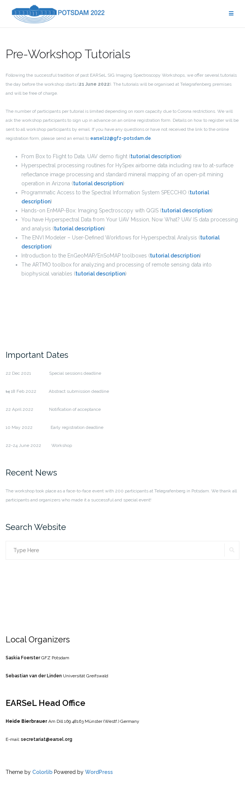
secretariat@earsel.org (46, 739)
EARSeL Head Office (45, 703)
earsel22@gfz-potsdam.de (120, 138)
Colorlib (42, 772)
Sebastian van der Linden (34, 675)
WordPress (99, 772)
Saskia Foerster (23, 657)
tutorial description (155, 156)
